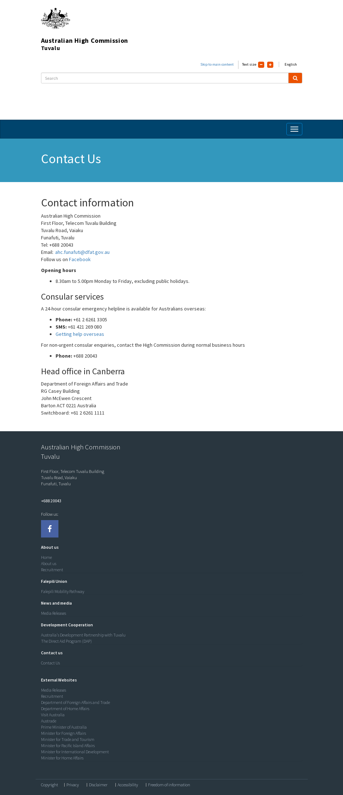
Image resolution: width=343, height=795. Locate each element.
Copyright (49, 785)
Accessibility (128, 785)
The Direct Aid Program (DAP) (66, 641)
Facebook (80, 259)
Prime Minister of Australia (64, 727)
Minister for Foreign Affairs (63, 733)
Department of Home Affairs (65, 708)
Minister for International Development (75, 751)
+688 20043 (51, 500)
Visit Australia (53, 714)
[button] (48, 547)
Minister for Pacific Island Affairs (68, 745)
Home (46, 557)
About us (48, 563)
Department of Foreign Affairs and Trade (75, 702)
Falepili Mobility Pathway (62, 591)
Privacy (72, 785)
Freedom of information (169, 785)
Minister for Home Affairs (62, 758)
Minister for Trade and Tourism (67, 739)
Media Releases (53, 613)
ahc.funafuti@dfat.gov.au (82, 252)
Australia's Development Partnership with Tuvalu (83, 635)
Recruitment (52, 569)
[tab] (169, 547)
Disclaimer (98, 785)
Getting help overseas (81, 334)
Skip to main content (217, 64)
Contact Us (50, 663)
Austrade (48, 721)
